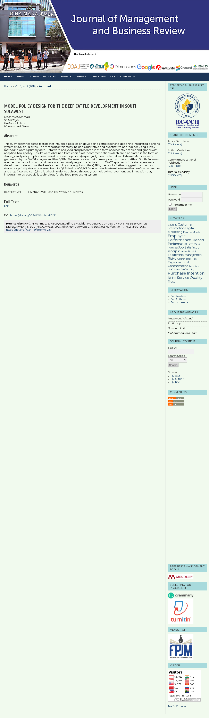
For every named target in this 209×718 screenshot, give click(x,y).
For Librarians (179, 302)
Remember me (182, 204)
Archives (99, 76)
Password (174, 199)
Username (174, 194)
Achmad (45, 86)
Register (50, 76)
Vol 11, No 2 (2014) (25, 86)
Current (81, 76)
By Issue (176, 375)
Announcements (122, 76)
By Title (175, 382)
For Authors (178, 299)
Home (8, 76)
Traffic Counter (177, 706)
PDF (6, 206)
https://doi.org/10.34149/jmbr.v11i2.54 (33, 215)
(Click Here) (175, 153)
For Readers (178, 296)
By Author (177, 379)
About (21, 76)
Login (34, 76)
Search (66, 76)
